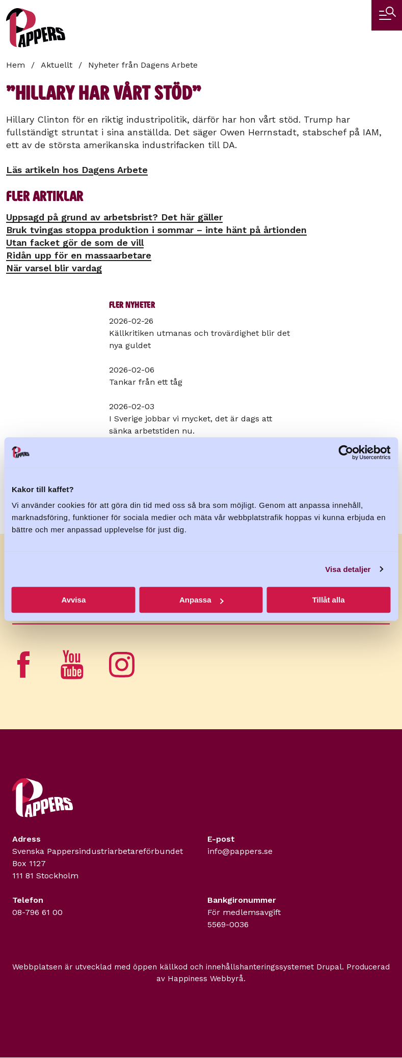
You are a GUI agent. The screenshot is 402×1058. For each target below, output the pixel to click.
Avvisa (73, 599)
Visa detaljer (347, 569)
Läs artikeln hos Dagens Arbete (77, 169)
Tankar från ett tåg (145, 382)
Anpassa (201, 599)
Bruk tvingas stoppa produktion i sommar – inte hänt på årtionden (156, 229)
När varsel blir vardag (54, 268)
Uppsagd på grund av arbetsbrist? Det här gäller (114, 217)
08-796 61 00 (37, 912)
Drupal (329, 966)
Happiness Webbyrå (206, 978)
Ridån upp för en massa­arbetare (78, 255)
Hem (15, 65)
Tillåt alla (328, 599)
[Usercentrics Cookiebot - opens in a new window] (345, 452)
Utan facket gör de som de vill (75, 242)
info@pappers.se (240, 851)
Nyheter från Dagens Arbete (143, 65)
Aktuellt (56, 65)
